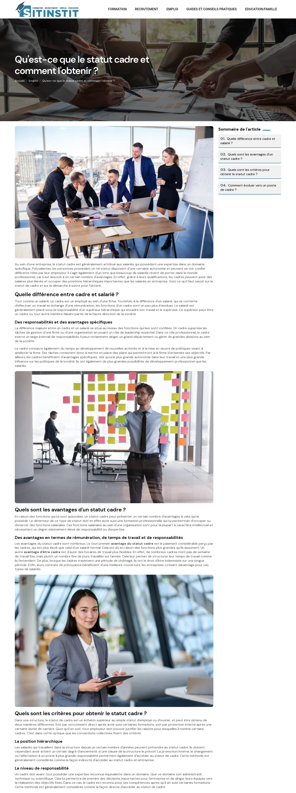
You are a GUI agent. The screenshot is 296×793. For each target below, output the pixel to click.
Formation (117, 9)
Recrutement (146, 9)
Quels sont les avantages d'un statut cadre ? (246, 156)
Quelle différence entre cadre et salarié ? (247, 141)
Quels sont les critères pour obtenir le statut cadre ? (245, 172)
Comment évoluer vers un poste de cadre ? (248, 187)
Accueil (19, 81)
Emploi (172, 9)
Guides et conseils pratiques (211, 9)
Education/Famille (261, 9)
